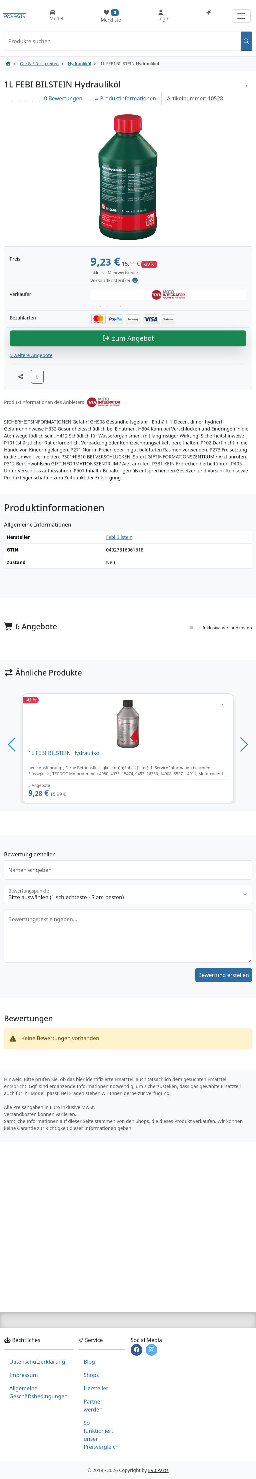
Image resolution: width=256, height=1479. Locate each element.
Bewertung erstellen (223, 1093)
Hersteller (96, 1388)
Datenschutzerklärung (37, 1361)
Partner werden (93, 1405)
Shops (91, 1375)
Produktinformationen (124, 98)
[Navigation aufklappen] (241, 16)
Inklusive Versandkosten (227, 746)
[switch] (194, 745)
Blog (89, 1361)
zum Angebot (128, 456)
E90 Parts (158, 1470)
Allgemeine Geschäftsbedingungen (38, 1392)
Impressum (23, 1375)
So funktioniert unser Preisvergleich (101, 1434)
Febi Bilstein (119, 655)
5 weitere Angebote (31, 473)
